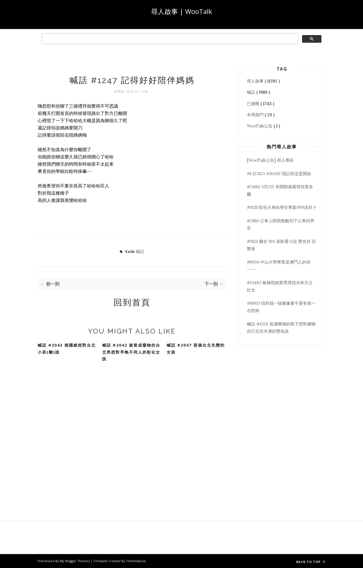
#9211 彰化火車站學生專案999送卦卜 (282, 207)
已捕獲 (254, 103)
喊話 (140, 251)
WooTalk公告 (260, 126)
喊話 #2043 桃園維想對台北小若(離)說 (67, 348)
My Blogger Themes (75, 561)
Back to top (310, 562)
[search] (169, 38)
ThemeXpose (136, 561)
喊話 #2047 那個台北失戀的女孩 (196, 348)
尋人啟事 (256, 81)
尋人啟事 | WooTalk (181, 11)
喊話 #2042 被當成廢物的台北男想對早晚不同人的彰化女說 (131, 351)
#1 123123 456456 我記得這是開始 (279, 173)
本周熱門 (256, 114)
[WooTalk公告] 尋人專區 (270, 160)
